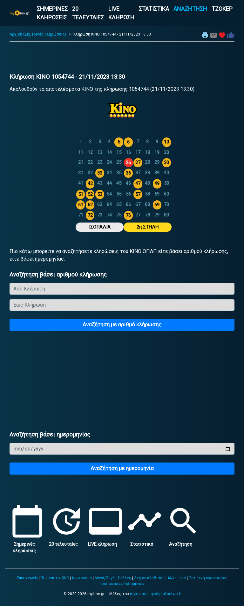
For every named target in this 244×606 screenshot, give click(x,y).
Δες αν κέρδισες (149, 578)
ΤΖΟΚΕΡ (222, 8)
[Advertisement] (122, 59)
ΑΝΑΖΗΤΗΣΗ (190, 8)
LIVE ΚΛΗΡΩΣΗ (121, 13)
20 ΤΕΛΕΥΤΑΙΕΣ (88, 13)
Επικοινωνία (27, 578)
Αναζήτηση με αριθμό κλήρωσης (122, 324)
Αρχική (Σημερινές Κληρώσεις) (38, 34)
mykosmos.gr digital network (155, 594)
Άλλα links (176, 578)
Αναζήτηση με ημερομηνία (122, 468)
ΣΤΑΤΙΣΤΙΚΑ (154, 8)
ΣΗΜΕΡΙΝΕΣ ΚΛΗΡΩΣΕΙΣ (52, 13)
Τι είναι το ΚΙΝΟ (55, 578)
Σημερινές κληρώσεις (27, 544)
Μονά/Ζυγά (105, 578)
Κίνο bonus (82, 578)
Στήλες (124, 578)
